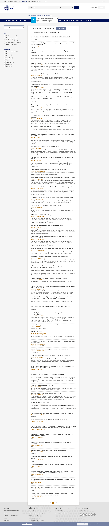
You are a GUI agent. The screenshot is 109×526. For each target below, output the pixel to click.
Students (16, 1)
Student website (14, 38)
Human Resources (13, 20)
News (14, 60)
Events (14, 56)
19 (51, 503)
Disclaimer (7, 520)
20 (53, 503)
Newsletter (82, 510)
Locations (14, 58)
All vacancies (32, 518)
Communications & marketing (73, 20)
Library (44, 1)
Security (88, 20)
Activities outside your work (36, 520)
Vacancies (14, 66)
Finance (25, 20)
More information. (27, 524)
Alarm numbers (58, 510)
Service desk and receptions (11, 510)
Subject (14, 64)
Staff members (24, 1)
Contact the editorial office (11, 515)
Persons (14, 62)
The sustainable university (36, 513)
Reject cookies (96, 524)
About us (31, 510)
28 (62, 503)
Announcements (14, 52)
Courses (14, 54)
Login (103, 1)
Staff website (7, 23)
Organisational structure (35, 1)
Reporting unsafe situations (61, 513)
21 (56, 503)
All (60, 7)
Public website (14, 36)
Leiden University (8, 1)
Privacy (6, 518)
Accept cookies (82, 524)
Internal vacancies (34, 515)
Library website (14, 44)
